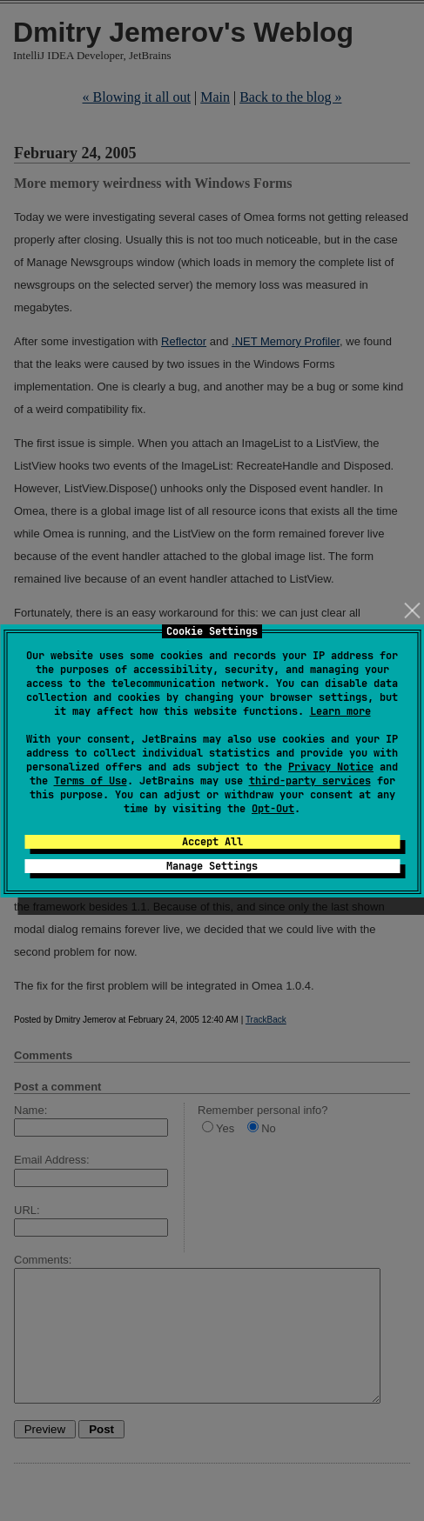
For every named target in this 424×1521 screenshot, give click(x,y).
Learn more (340, 711)
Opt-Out (273, 809)
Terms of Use (90, 781)
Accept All (212, 842)
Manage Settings (212, 866)
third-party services (310, 781)
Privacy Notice (331, 767)
